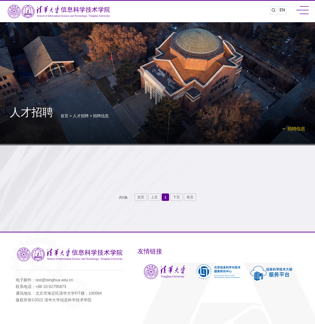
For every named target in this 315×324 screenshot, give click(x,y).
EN (282, 10)
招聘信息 (101, 116)
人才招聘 (81, 116)
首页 (64, 116)
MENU (302, 10)
